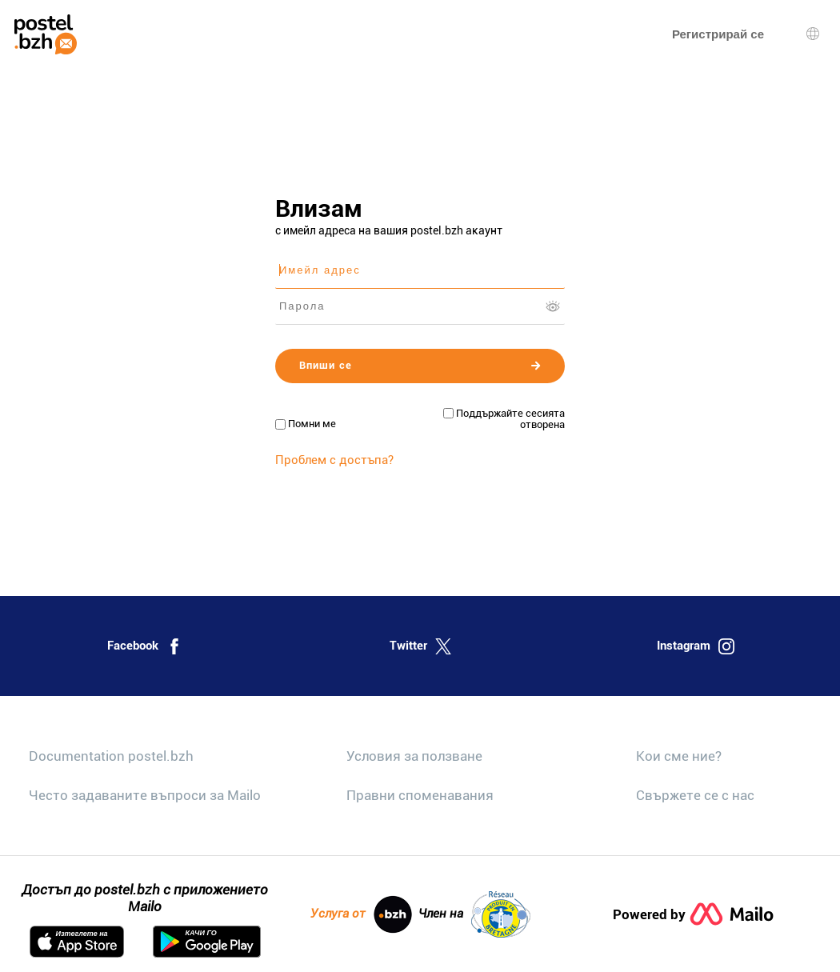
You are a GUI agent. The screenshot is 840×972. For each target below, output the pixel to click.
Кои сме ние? (679, 756)
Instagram (695, 646)
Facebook (144, 646)
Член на (474, 914)
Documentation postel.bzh (111, 756)
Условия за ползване (414, 756)
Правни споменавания (420, 795)
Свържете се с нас (695, 795)
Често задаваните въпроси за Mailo (145, 795)
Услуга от (361, 914)
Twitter (420, 646)
